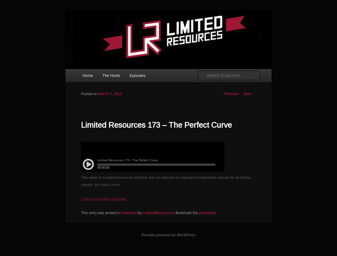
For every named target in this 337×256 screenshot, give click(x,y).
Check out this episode (103, 199)
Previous (229, 94)
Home (88, 75)
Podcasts (129, 213)
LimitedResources (158, 213)
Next (249, 94)
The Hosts (111, 75)
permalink (207, 213)
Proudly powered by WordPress (168, 235)
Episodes (137, 75)
